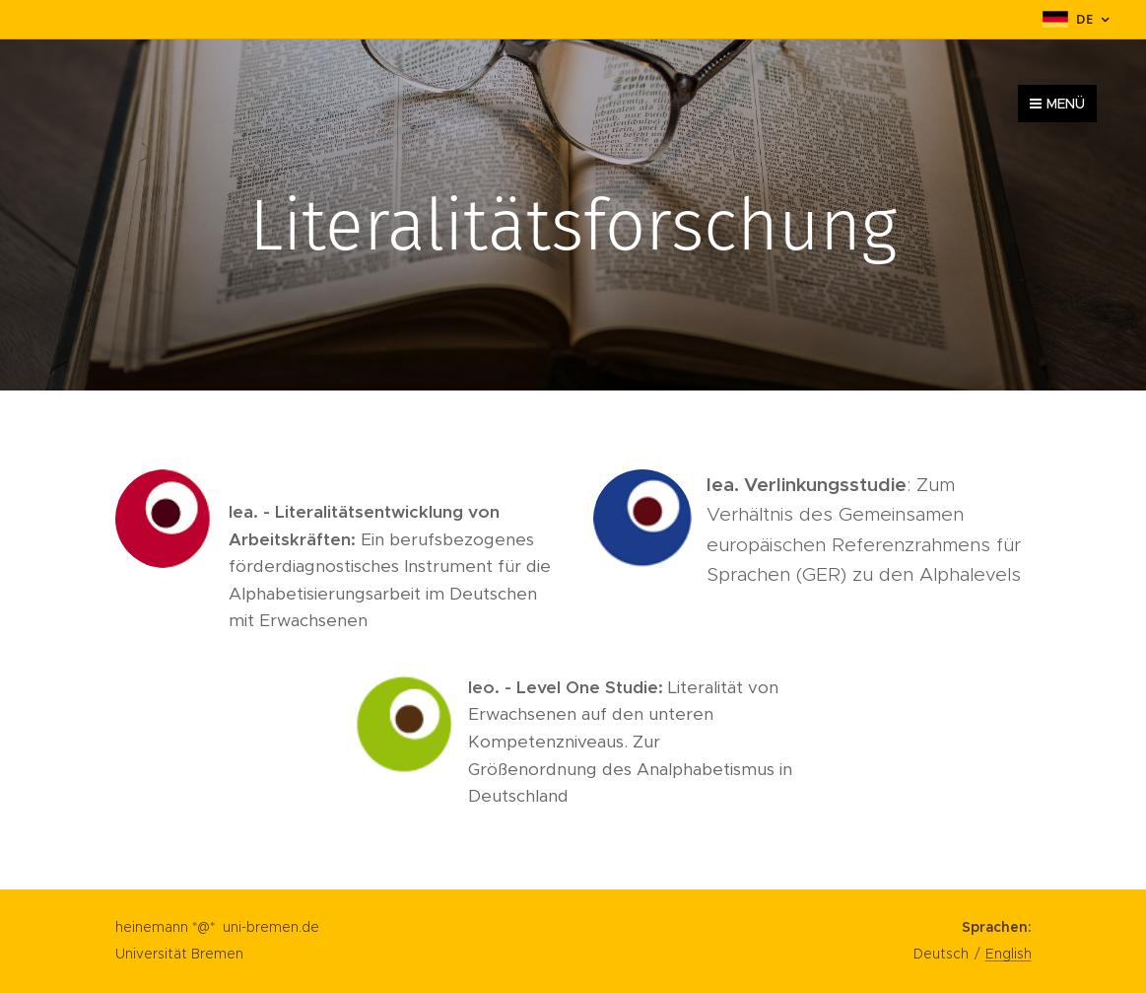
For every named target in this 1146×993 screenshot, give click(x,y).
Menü (1057, 103)
